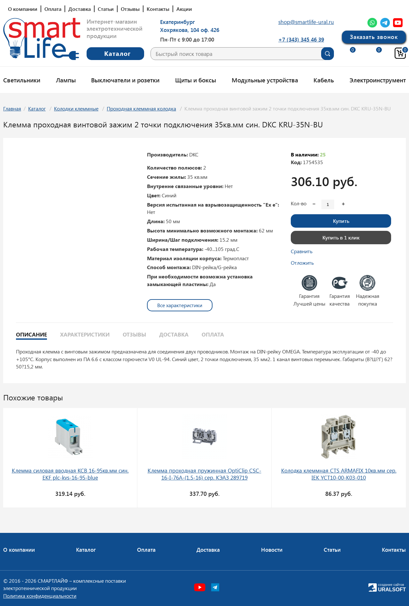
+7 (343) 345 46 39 (301, 39)
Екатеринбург (177, 21)
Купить (341, 220)
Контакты (158, 8)
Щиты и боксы (195, 80)
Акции (184, 8)
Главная (12, 108)
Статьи (106, 8)
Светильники (21, 80)
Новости (271, 549)
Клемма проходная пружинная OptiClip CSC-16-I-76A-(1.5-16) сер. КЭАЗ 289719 (204, 474)
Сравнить (302, 251)
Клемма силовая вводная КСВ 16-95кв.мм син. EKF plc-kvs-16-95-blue (70, 474)
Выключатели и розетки (125, 80)
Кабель (323, 80)
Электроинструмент (378, 80)
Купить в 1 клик (340, 237)
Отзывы (130, 8)
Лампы (66, 80)
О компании (22, 8)
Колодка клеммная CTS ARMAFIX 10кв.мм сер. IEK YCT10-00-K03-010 (339, 474)
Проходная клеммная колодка (141, 108)
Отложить (302, 262)
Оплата (52, 8)
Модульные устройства (265, 80)
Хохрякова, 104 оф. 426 (189, 29)
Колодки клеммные (76, 108)
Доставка (79, 8)
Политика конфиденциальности (39, 595)
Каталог (37, 108)
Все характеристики (179, 305)
